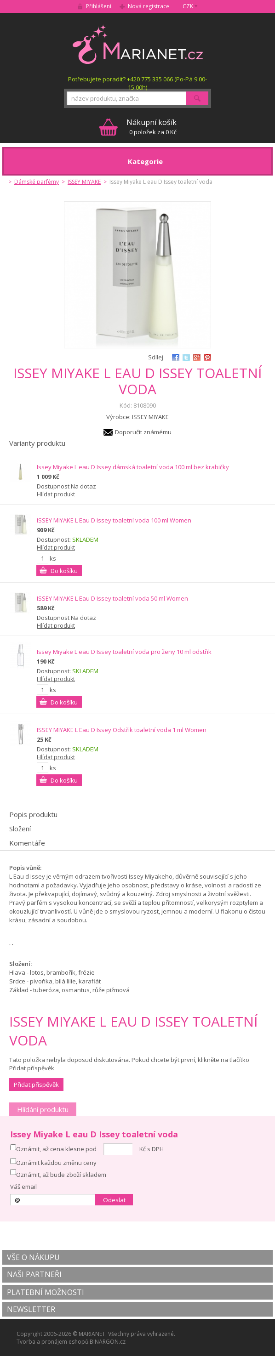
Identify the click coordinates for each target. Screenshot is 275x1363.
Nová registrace (148, 6)
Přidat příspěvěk (36, 1084)
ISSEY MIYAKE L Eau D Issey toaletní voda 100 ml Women (114, 520)
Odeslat (114, 1200)
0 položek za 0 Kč (151, 126)
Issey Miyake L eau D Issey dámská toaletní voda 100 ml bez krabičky (133, 467)
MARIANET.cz (138, 44)
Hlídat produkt (56, 494)
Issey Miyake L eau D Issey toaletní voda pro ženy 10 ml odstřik (124, 651)
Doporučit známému (143, 432)
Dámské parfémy (36, 182)
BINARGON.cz (108, 1342)
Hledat (197, 98)
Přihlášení (98, 6)
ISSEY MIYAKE (84, 182)
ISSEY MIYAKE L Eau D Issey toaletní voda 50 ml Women (112, 598)
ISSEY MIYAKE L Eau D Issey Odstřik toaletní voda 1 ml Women (121, 730)
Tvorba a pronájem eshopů (52, 1342)
